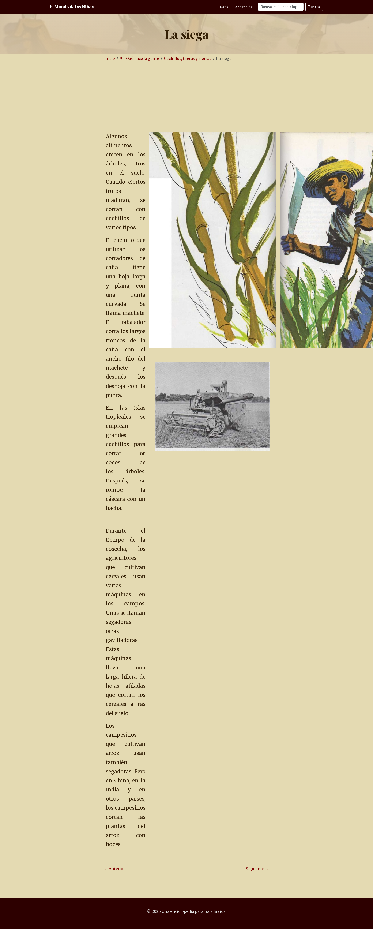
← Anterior (114, 868)
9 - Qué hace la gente (139, 58)
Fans (224, 6)
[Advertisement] (199, 96)
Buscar (314, 7)
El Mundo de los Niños (72, 7)
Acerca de (244, 6)
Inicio (109, 58)
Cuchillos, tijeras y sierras (187, 58)
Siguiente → (257, 868)
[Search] (281, 7)
